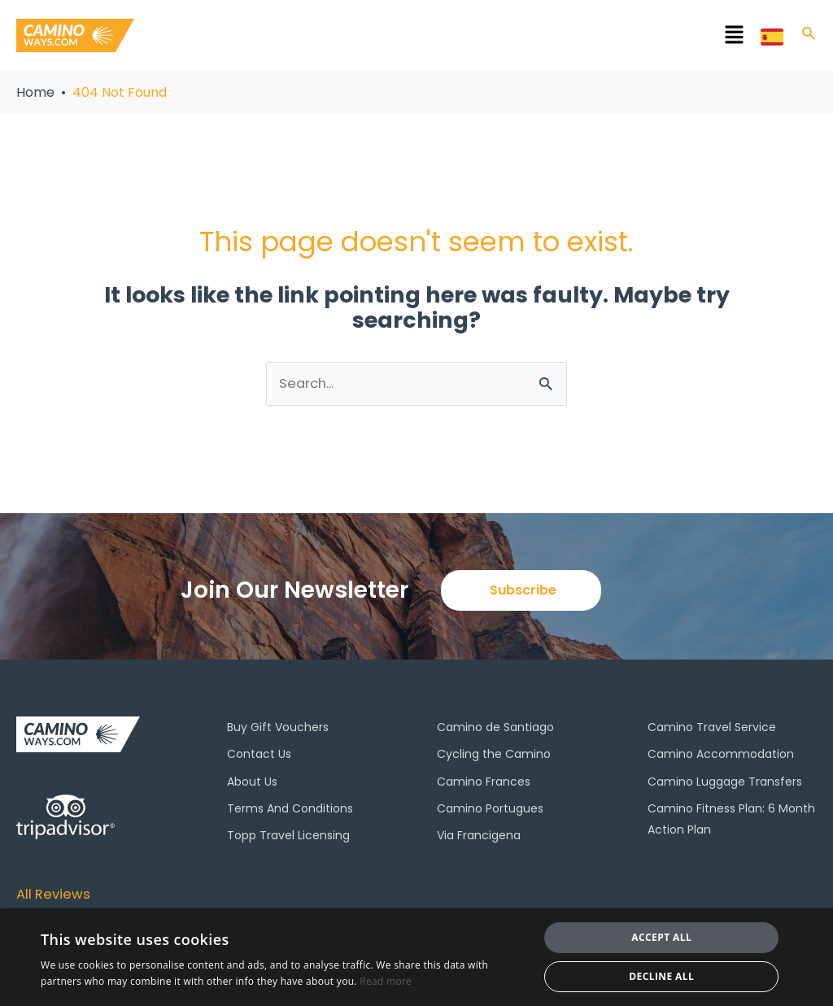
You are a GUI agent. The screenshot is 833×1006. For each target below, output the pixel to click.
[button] (471, 38)
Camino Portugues (490, 810)
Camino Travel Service (712, 729)
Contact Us (259, 756)
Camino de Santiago (495, 729)
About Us (252, 783)
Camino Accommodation (721, 756)
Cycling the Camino (494, 756)
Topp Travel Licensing (288, 837)
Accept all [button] (661, 937)
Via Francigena (479, 837)
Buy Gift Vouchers (278, 729)
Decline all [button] (661, 976)
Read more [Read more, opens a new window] (386, 981)
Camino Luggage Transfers (725, 783)
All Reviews (55, 894)
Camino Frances (483, 783)
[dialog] (416, 957)
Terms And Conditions (290, 810)
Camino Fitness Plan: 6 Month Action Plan (731, 820)
